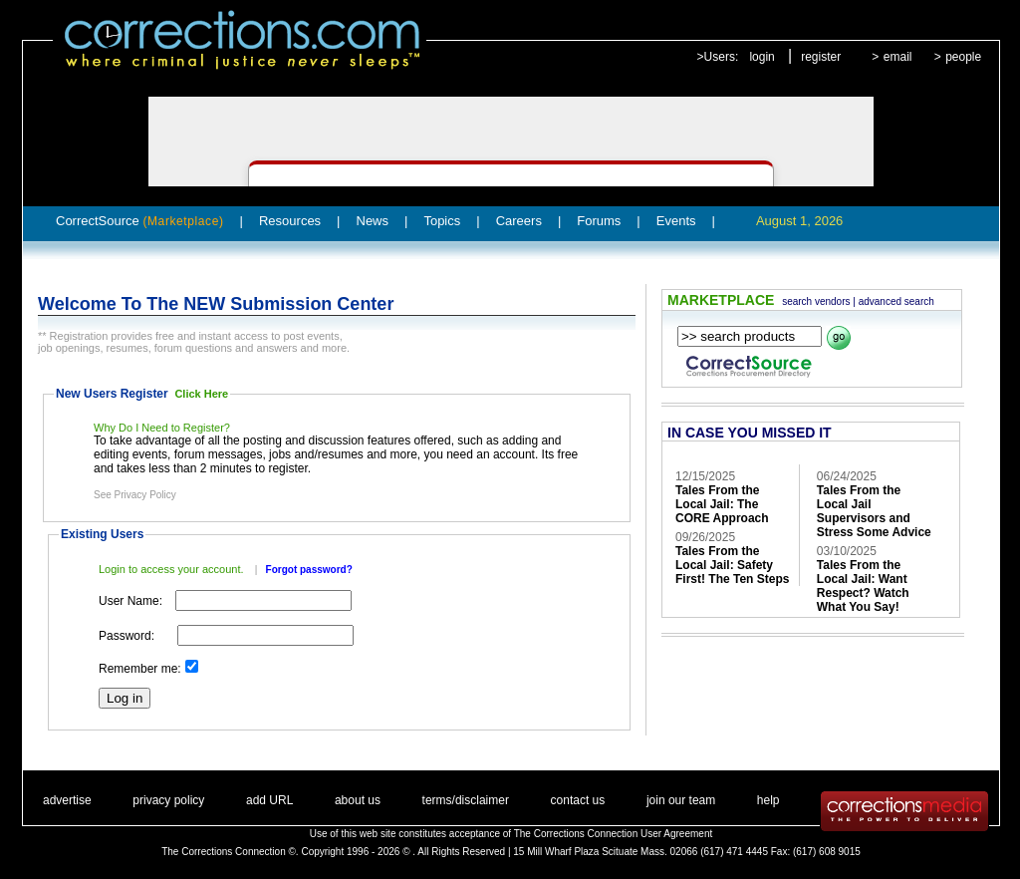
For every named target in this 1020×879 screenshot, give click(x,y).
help (768, 800)
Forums (599, 220)
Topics (441, 220)
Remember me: (140, 669)
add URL (269, 800)
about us (358, 800)
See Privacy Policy (135, 494)
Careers (519, 220)
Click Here (201, 394)
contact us (578, 800)
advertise (67, 800)
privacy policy (168, 800)
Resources (290, 220)
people (963, 57)
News (373, 220)
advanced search (896, 301)
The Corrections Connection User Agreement (613, 833)
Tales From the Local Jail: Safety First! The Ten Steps (732, 565)
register (821, 57)
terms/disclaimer (465, 800)
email (898, 57)
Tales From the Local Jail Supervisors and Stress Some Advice (874, 511)
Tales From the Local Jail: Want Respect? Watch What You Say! (863, 586)
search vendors (816, 301)
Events (676, 220)
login (761, 57)
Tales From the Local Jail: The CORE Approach (722, 504)
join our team (680, 800)
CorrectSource (140, 220)
